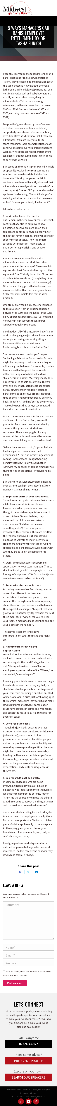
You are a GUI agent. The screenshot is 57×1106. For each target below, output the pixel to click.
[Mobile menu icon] (49, 8)
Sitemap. (33, 1093)
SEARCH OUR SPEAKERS (28, 1077)
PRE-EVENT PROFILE (28, 1061)
